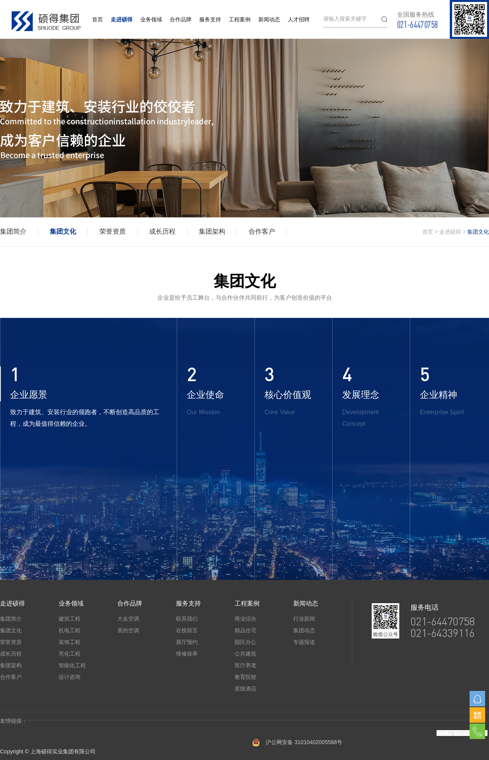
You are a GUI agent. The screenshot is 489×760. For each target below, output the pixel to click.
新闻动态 (269, 19)
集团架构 (212, 231)
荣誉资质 (112, 231)
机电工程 (69, 630)
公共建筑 (245, 654)
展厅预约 (187, 642)
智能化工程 (72, 665)
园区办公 (245, 642)
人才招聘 (299, 19)
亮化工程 (69, 654)
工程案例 (240, 19)
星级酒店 (245, 688)
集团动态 (304, 630)
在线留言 (187, 630)
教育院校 (245, 677)
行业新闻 (304, 619)
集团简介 (13, 231)
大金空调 (128, 619)
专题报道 (304, 642)
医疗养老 (245, 665)
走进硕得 (121, 19)
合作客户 (262, 231)
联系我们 (187, 619)
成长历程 (162, 231)
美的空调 (128, 630)
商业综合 (245, 619)
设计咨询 (69, 677)
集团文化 (63, 231)
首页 (97, 19)
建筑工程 (69, 619)
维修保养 (187, 654)
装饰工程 (69, 642)
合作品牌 (180, 19)
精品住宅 (245, 630)
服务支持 (210, 19)
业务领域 (151, 19)
